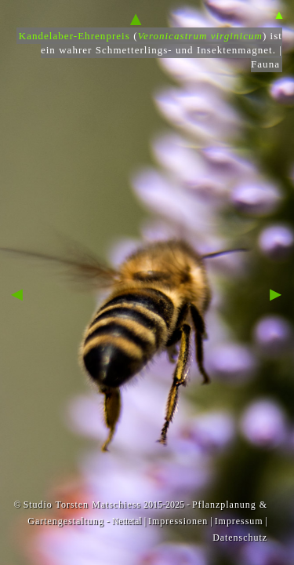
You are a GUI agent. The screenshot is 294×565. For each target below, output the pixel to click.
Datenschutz (239, 537)
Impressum (239, 521)
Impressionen (178, 521)
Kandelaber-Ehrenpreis (74, 36)
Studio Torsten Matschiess (82, 504)
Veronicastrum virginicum (200, 36)
